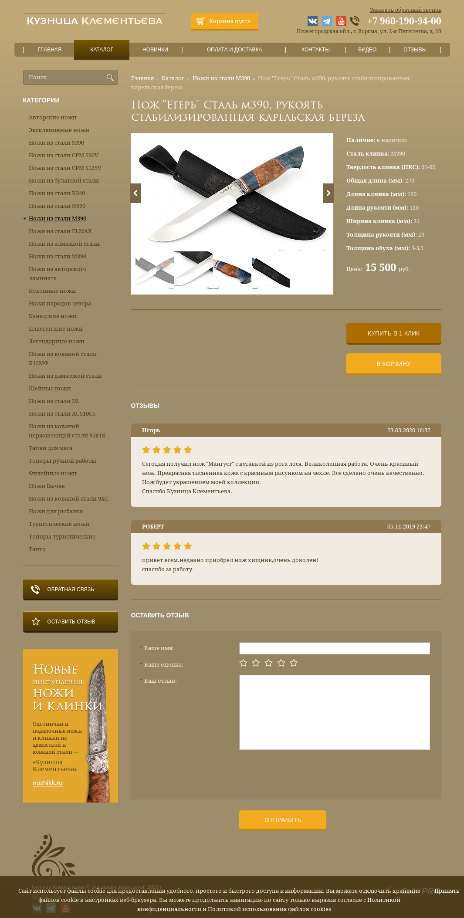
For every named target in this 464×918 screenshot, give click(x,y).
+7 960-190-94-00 (404, 21)
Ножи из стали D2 (54, 401)
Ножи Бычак (47, 486)
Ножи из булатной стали (64, 180)
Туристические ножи (59, 524)
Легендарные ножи (57, 341)
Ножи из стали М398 (57, 256)
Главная (50, 50)
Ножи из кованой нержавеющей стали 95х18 (67, 431)
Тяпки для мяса (50, 448)
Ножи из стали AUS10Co (62, 413)
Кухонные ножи (52, 291)
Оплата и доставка (234, 50)
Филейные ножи (53, 473)
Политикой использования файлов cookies (269, 909)
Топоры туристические (62, 536)
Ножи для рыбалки (56, 511)
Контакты (315, 50)
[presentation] (305, 771)
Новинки (155, 50)
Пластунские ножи (56, 328)
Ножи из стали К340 (57, 193)
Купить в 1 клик (394, 333)
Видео (367, 50)
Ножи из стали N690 (57, 206)
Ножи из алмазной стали (64, 244)
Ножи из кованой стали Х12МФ (63, 358)
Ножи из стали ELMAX (60, 231)
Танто (37, 549)
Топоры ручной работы (62, 460)
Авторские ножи (53, 117)
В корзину (393, 363)
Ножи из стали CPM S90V (63, 155)
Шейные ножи (50, 388)
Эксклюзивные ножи (59, 130)
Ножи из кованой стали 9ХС (68, 498)
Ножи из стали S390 (56, 142)
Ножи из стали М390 (221, 78)
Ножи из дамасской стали (65, 376)
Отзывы (414, 50)
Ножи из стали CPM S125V (65, 168)
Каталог (101, 50)
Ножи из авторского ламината (58, 273)
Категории (41, 100)
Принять (447, 891)
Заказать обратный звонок (405, 10)
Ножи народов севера (60, 303)
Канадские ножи (53, 316)
